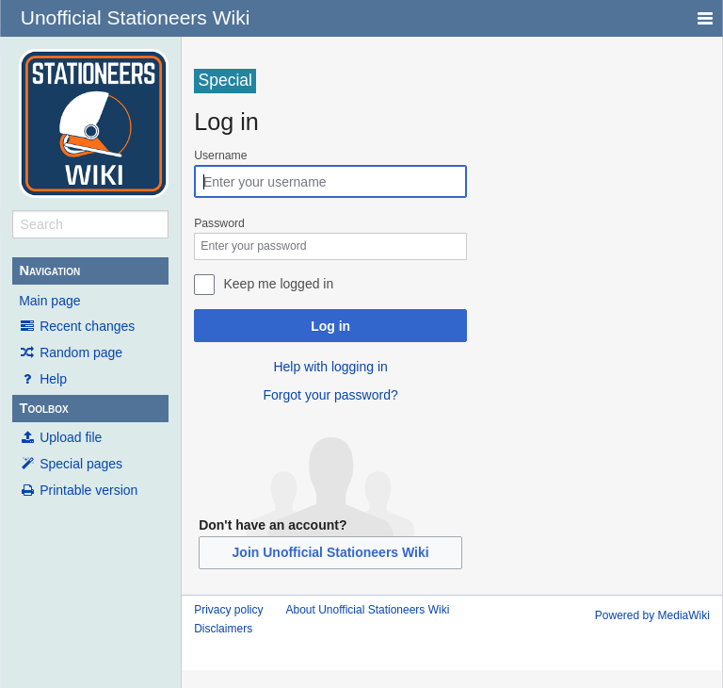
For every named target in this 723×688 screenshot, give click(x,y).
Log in (330, 326)
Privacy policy (228, 609)
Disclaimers (223, 628)
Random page (70, 352)
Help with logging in (330, 366)
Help (43, 378)
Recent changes (77, 326)
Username (221, 155)
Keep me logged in (278, 283)
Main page (49, 300)
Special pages (70, 463)
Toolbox (43, 408)
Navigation (49, 270)
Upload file (60, 437)
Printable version (78, 490)
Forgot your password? (331, 394)
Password (219, 223)
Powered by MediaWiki (652, 615)
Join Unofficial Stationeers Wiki (331, 552)
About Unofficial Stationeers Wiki (367, 609)
